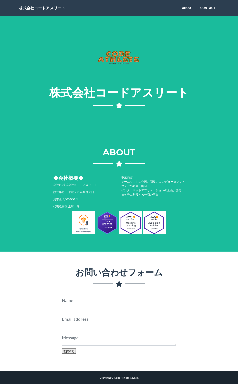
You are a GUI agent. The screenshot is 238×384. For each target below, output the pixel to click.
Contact (207, 9)
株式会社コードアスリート (49, 9)
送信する (68, 351)
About (187, 9)
